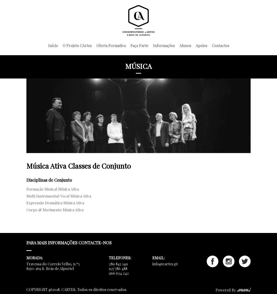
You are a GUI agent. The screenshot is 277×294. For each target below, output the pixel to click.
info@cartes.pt (165, 263)
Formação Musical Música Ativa (52, 189)
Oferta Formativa (111, 45)
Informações (164, 45)
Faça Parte (139, 45)
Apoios (201, 45)
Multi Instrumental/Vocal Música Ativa (58, 196)
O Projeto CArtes (77, 45)
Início (53, 45)
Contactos (220, 45)
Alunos (185, 45)
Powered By (233, 289)
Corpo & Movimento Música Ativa (54, 209)
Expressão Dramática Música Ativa (55, 202)
